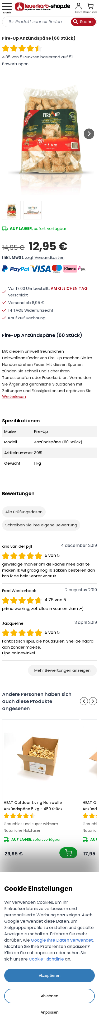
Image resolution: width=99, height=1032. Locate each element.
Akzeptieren (49, 975)
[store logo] (42, 8)
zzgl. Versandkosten (44, 257)
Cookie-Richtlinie (46, 959)
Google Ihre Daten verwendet (62, 940)
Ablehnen (49, 996)
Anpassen (50, 1012)
